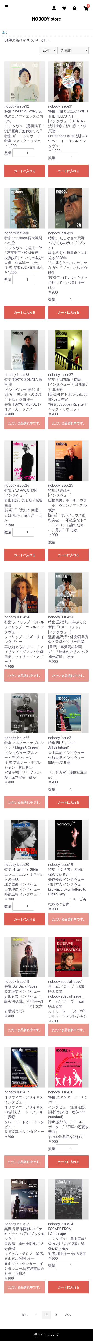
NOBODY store (46, 19)
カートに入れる (24, 171)
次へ (68, 1315)
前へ (25, 1315)
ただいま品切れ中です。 (25, 423)
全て (4, 32)
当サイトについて (46, 1334)
